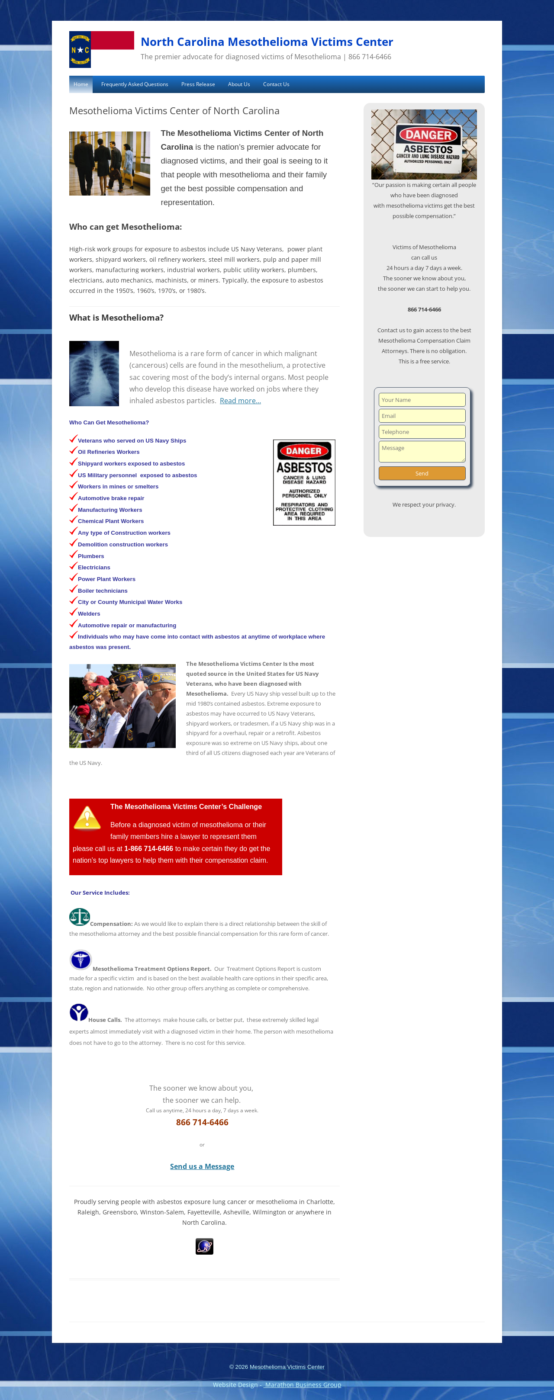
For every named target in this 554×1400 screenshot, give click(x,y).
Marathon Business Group (302, 1385)
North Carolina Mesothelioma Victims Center (267, 41)
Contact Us (276, 84)
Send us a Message (202, 1166)
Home (81, 84)
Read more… (240, 400)
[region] (424, 144)
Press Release (198, 84)
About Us (239, 84)
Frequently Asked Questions (134, 84)
